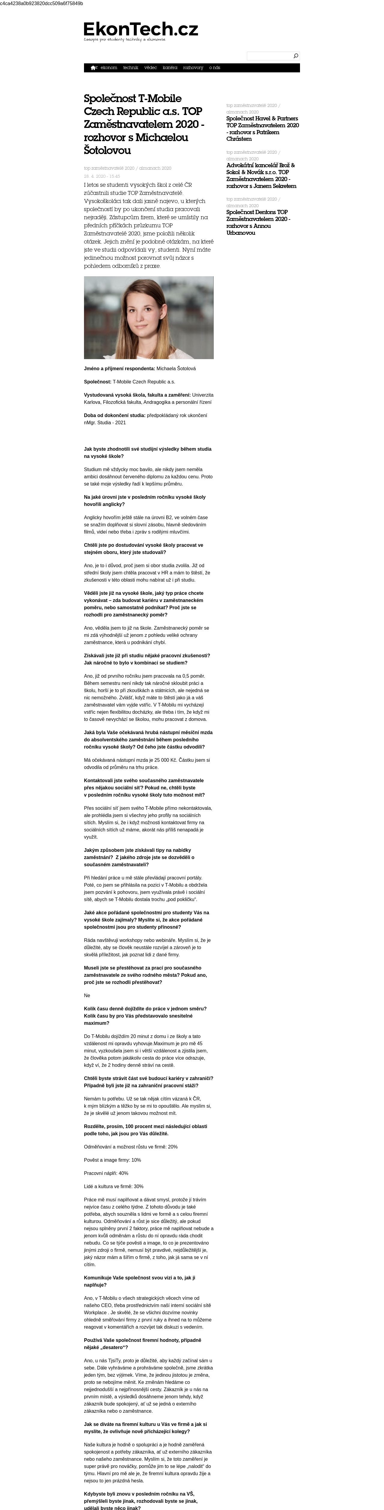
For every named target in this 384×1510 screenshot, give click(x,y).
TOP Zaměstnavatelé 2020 (109, 168)
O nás (214, 67)
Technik (130, 67)
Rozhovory (193, 67)
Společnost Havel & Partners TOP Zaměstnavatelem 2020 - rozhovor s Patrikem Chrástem (262, 129)
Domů (94, 67)
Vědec (150, 67)
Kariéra (170, 67)
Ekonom (109, 67)
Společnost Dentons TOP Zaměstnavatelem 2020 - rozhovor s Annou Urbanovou (258, 222)
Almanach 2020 (155, 168)
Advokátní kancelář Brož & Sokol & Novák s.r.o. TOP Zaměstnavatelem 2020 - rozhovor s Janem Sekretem (261, 175)
